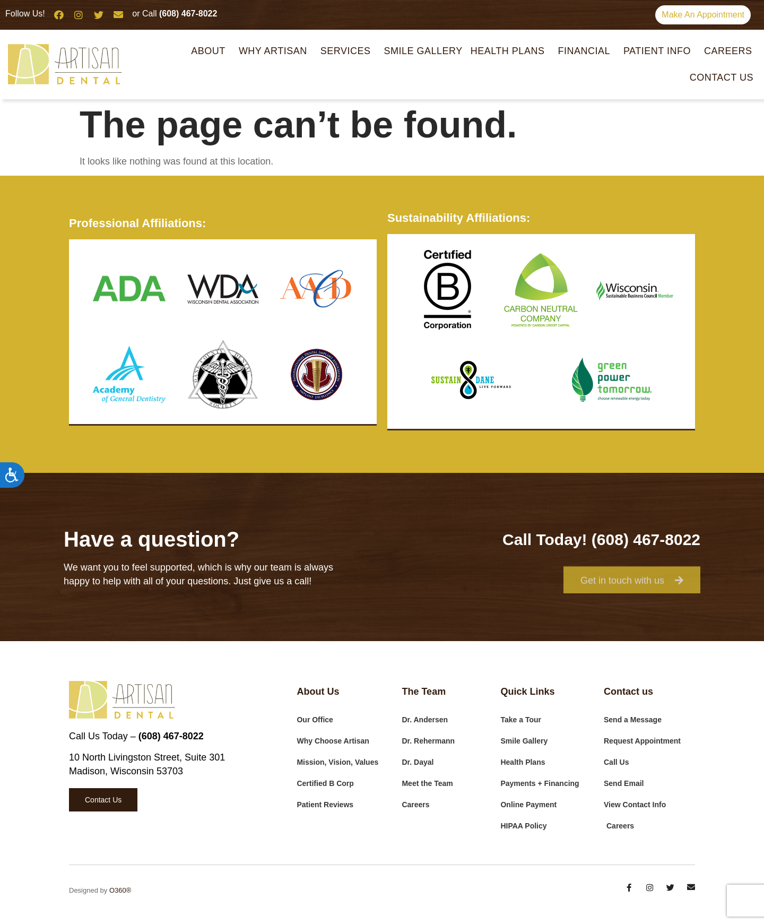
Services (348, 51)
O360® (120, 890)
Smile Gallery (423, 51)
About (211, 51)
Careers (728, 51)
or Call (174, 13)
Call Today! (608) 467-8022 (601, 539)
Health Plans (510, 51)
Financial (586, 51)
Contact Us (721, 77)
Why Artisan (275, 51)
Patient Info (659, 51)
